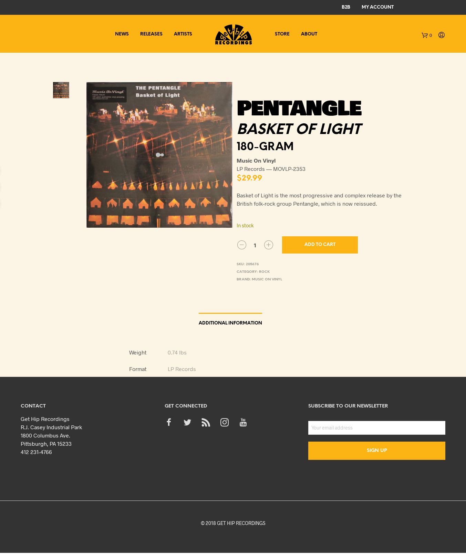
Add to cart (319, 245)
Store (282, 34)
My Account (378, 7)
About (309, 34)
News (122, 34)
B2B (346, 7)
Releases (151, 34)
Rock (264, 272)
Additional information (230, 323)
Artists (183, 34)
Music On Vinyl (267, 279)
